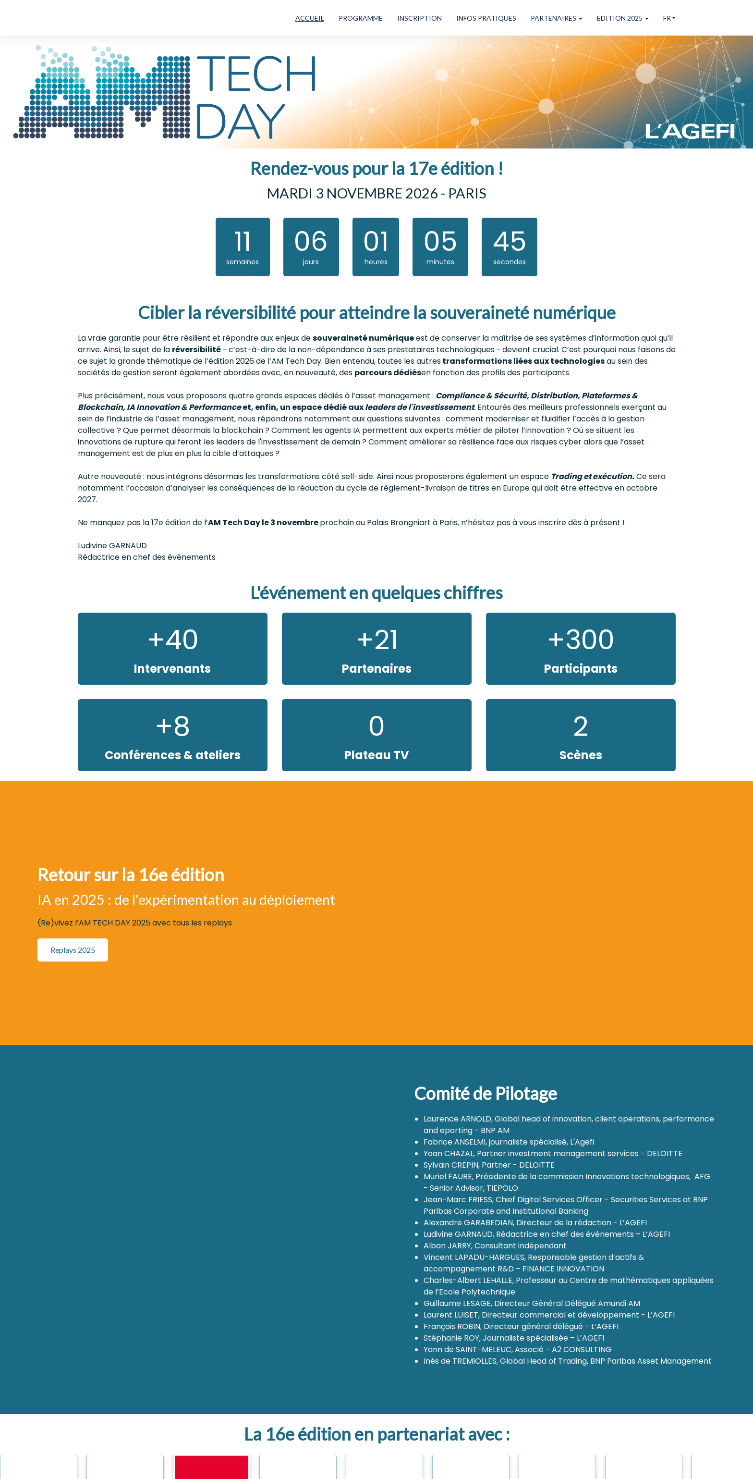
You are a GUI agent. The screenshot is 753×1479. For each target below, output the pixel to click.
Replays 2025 (72, 949)
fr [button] (669, 18)
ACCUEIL (309, 18)
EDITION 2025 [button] (623, 18)
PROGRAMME (361, 18)
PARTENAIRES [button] (557, 18)
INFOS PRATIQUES (486, 18)
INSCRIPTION (419, 18)
